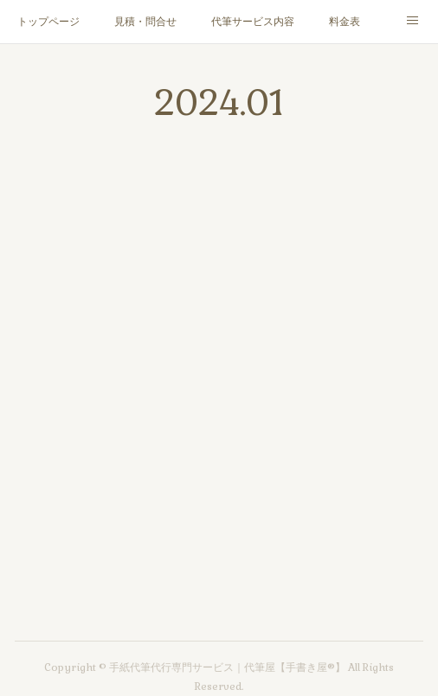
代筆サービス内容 (252, 22)
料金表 (344, 22)
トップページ (48, 22)
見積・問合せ (145, 22)
